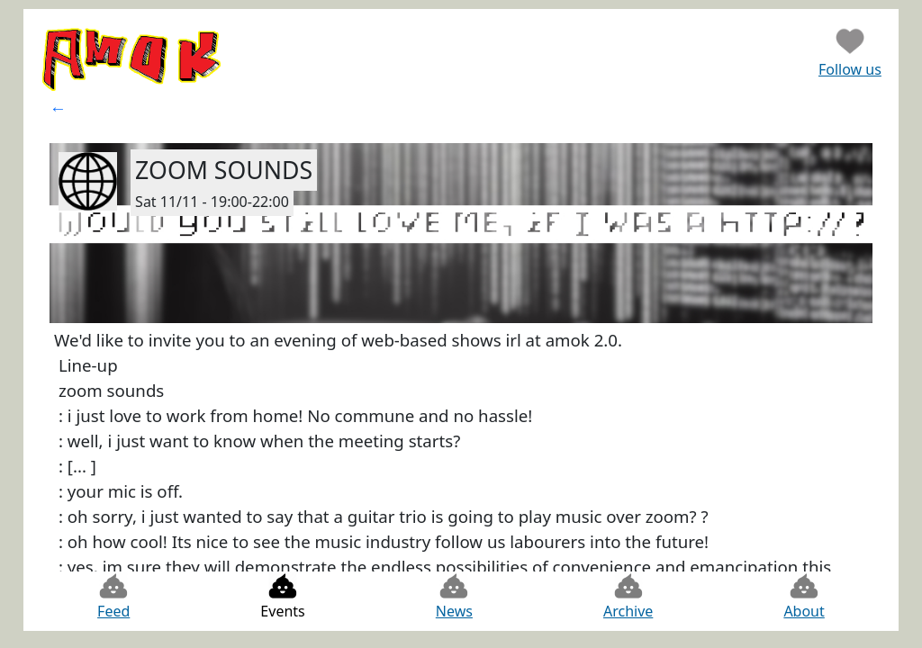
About (803, 596)
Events (282, 596)
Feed (113, 596)
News (454, 596)
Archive (628, 596)
